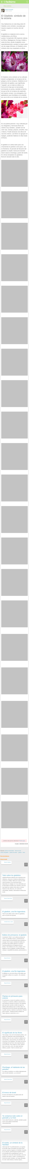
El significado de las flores (12, 1030)
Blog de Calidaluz (7, 859)
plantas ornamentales (9, 847)
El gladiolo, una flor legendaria (13, 909)
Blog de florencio (7, 955)
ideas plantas (7, 6)
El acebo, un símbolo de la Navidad (12, 1141)
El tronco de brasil (9, 1090)
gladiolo (20, 849)
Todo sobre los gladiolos (11, 872)
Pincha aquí (22, 838)
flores (24, 849)
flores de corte (18, 847)
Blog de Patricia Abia (8, 895)
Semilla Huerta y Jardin (8, 918)
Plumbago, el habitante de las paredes (13, 1065)
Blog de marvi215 (9, 9)
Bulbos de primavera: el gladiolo (14, 932)
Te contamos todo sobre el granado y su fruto (12, 1114)
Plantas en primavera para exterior (12, 994)
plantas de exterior (13, 849)
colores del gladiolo (4, 849)
